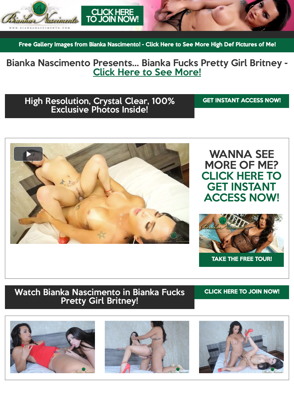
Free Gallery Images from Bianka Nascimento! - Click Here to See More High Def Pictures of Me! (147, 44)
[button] (28, 153)
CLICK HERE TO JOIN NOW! (241, 292)
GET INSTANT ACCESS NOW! (242, 100)
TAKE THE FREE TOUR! (242, 259)
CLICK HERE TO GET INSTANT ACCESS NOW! (241, 187)
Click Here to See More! (147, 72)
